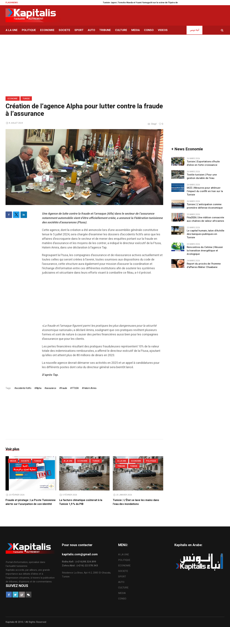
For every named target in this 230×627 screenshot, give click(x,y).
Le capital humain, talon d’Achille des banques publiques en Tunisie (205, 234)
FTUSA (75, 388)
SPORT (122, 576)
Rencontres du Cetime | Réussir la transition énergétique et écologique (205, 251)
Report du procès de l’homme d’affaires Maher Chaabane (204, 265)
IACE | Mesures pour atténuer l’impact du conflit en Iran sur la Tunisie (205, 191)
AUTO (121, 582)
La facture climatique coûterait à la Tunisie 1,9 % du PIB (80, 502)
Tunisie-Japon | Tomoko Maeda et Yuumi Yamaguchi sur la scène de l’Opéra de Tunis (147, 2)
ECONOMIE (13, 98)
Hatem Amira (89, 388)
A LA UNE (68, 460)
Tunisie (26, 98)
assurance (51, 388)
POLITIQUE (151, 460)
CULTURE (123, 587)
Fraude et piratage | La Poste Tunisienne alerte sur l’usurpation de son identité (31, 502)
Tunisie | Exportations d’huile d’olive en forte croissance (203, 163)
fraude (64, 388)
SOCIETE (25, 460)
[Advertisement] (102, 301)
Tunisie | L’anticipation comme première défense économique (205, 206)
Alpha (38, 388)
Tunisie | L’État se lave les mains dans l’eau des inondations (136, 502)
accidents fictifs (23, 388)
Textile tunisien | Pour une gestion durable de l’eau (202, 176)
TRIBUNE (121, 466)
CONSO (122, 598)
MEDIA (13, 460)
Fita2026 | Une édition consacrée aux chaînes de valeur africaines (205, 219)
